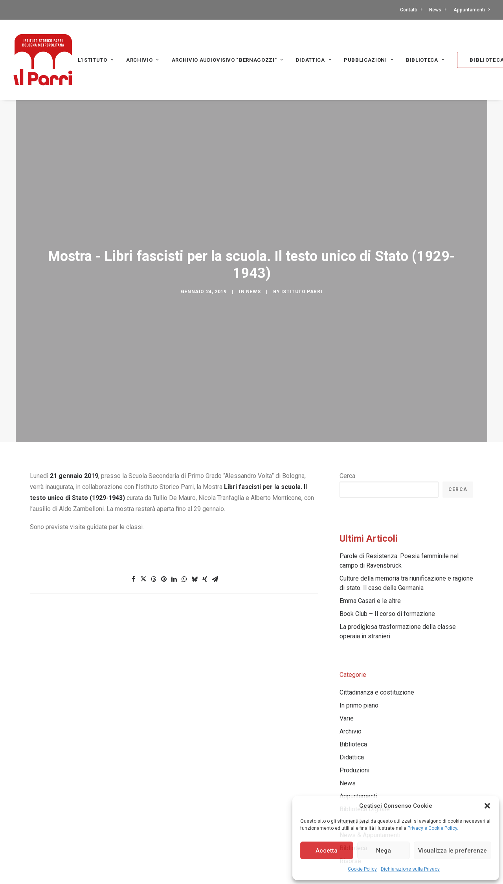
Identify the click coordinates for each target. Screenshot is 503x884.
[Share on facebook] (133, 515)
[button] (487, 806)
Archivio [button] (142, 60)
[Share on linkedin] (174, 515)
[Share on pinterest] (164, 515)
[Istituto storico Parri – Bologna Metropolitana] (42, 59)
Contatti (411, 10)
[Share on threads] (153, 515)
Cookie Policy (362, 869)
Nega (383, 850)
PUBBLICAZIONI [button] (368, 60)
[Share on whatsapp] (184, 515)
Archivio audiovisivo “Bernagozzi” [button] (227, 60)
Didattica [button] (313, 60)
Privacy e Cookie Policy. (433, 828)
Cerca (347, 411)
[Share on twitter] (143, 515)
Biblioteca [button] (425, 60)
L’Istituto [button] (96, 60)
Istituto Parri (301, 260)
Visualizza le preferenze (452, 850)
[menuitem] (412, 10)
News (437, 10)
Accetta (327, 850)
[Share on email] (215, 515)
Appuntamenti (471, 10)
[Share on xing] (204, 515)
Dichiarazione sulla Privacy (410, 869)
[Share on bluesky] (194, 515)
